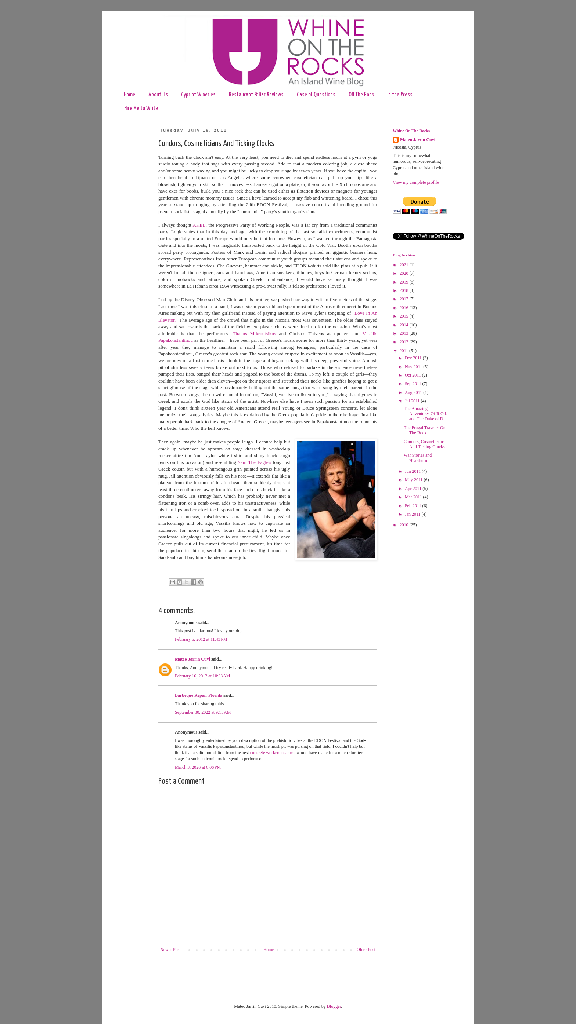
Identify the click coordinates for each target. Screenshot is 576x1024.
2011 (405, 350)
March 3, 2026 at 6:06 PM (198, 767)
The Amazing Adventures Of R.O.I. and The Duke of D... (425, 414)
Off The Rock (361, 95)
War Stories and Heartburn (418, 458)
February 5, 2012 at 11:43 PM (201, 639)
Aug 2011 (414, 392)
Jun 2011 (413, 471)
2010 (405, 524)
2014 (405, 325)
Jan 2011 (413, 514)
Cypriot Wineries (198, 95)
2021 (405, 264)
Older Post (366, 949)
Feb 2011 (413, 505)
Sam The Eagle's (254, 462)
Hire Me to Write (141, 108)
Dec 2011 (414, 358)
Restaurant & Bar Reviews (256, 95)
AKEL (199, 225)
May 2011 (414, 479)
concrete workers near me (273, 752)
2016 (405, 307)
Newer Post (170, 949)
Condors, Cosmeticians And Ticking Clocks (424, 444)
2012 (405, 341)
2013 (405, 333)
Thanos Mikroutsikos (254, 333)
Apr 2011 (413, 488)
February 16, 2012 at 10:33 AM (202, 676)
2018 (405, 290)
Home (129, 95)
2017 (405, 298)
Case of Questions (316, 95)
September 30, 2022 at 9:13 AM (203, 712)
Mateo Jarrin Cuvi (192, 659)
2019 (405, 282)
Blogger (334, 1006)
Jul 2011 (413, 400)
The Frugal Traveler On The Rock (425, 430)
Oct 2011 (413, 375)
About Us (158, 95)
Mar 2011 (414, 497)
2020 (405, 273)
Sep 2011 (413, 383)
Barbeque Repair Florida (198, 695)
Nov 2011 (414, 366)
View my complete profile (416, 182)
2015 (405, 316)
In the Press (400, 95)
